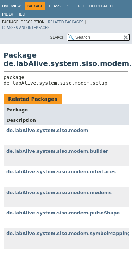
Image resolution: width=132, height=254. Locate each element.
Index (7, 14)
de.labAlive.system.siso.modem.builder (57, 151)
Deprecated (101, 6)
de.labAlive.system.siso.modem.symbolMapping (68, 233)
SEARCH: (58, 38)
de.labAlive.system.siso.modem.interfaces (61, 171)
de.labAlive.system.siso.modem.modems (59, 192)
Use (68, 6)
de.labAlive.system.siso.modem (47, 130)
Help (21, 14)
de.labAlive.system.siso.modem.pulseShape (63, 213)
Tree (80, 6)
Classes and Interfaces (25, 28)
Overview (11, 6)
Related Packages (65, 22)
